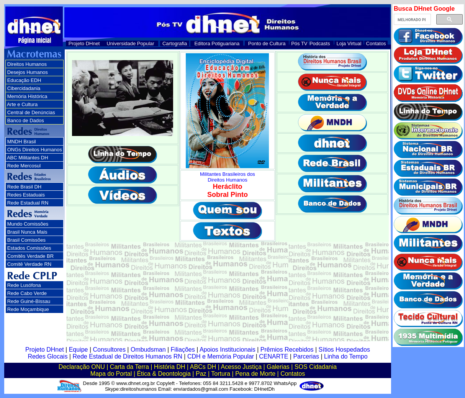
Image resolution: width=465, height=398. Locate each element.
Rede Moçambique (28, 309)
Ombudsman (148, 349)
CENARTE (273, 356)
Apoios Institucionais (227, 349)
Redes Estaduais (26, 195)
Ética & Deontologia (164, 373)
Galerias (278, 367)
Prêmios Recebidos (287, 349)
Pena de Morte (255, 373)
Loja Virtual (349, 43)
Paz (201, 373)
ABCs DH (203, 367)
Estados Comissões (29, 248)
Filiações (183, 349)
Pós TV (299, 43)
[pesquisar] (412, 19)
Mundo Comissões (28, 224)
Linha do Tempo (346, 356)
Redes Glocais (47, 356)
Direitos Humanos (27, 64)
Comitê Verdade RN (29, 264)
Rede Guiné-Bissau (29, 301)
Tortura (220, 373)
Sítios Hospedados (344, 349)
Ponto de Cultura (267, 43)
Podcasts (319, 43)
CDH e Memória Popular (220, 356)
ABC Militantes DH (27, 158)
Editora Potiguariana (216, 43)
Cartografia (174, 43)
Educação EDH (24, 80)
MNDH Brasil (21, 141)
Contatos (376, 43)
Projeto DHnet (84, 43)
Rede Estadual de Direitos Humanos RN (127, 356)
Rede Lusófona (24, 285)
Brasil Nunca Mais (27, 232)
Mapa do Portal (111, 373)
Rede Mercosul (24, 166)
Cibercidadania (24, 88)
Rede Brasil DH (24, 187)
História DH (169, 367)
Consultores (109, 349)
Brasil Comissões (26, 240)
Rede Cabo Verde (27, 293)
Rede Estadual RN (28, 203)
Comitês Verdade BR (30, 256)
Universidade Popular (130, 43)
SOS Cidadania (316, 367)
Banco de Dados (25, 120)
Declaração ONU (82, 367)
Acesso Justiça (241, 367)
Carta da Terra (129, 367)
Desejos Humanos (27, 72)
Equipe (78, 349)
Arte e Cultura (22, 104)
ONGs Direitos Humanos (34, 149)
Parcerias (306, 356)
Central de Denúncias (31, 112)
